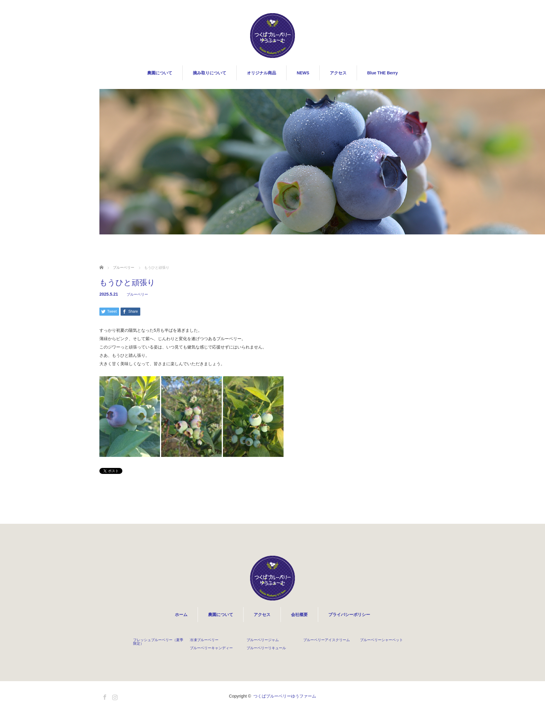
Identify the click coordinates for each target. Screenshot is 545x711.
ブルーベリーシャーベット (381, 640)
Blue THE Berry (382, 72)
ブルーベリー (137, 294)
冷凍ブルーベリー (204, 640)
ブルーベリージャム (263, 640)
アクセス (338, 72)
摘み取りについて (209, 72)
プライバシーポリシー (349, 614)
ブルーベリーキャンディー (211, 648)
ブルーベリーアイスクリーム (326, 640)
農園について (159, 72)
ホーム (181, 614)
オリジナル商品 (261, 72)
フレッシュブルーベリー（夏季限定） (158, 641)
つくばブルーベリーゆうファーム (284, 696)
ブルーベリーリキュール (266, 648)
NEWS (303, 72)
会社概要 (299, 614)
